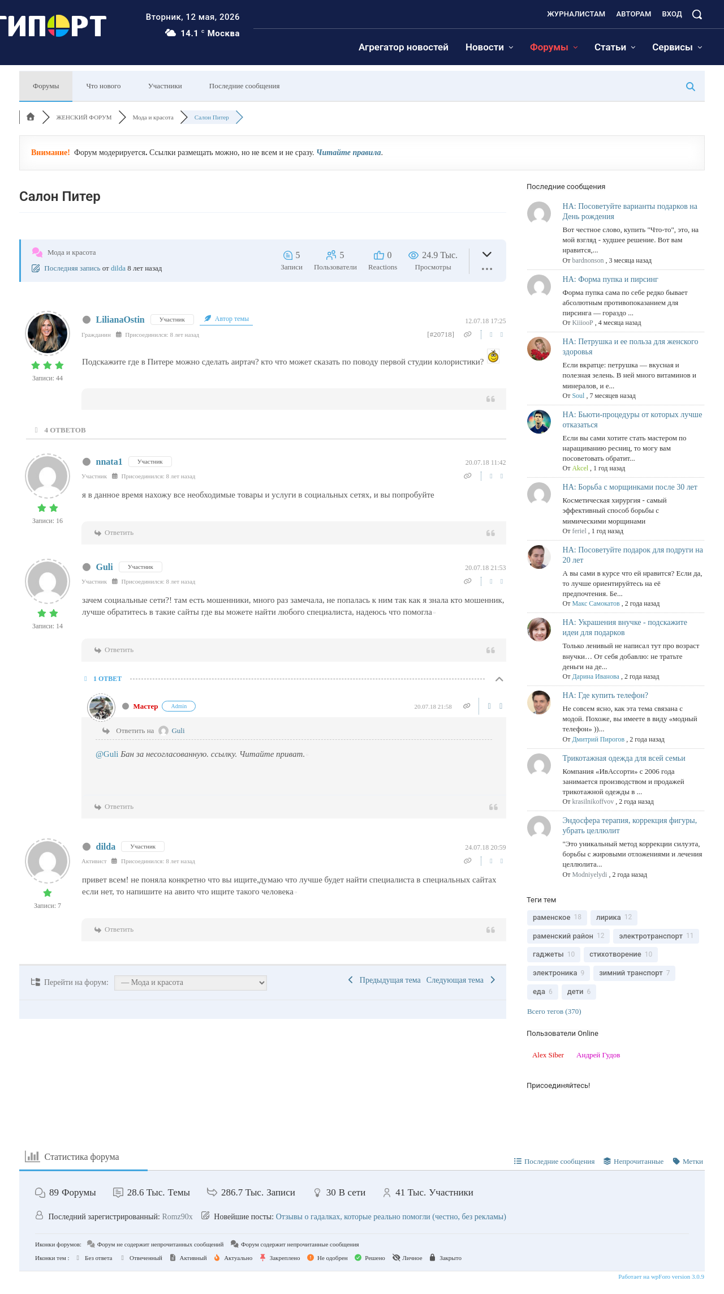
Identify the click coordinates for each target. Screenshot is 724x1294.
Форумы (46, 86)
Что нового (103, 86)
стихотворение (615, 954)
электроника (555, 973)
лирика (608, 917)
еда (539, 991)
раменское (552, 917)
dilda (118, 268)
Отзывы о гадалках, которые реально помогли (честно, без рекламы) (391, 1216)
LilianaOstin (120, 319)
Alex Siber (548, 1055)
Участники (165, 86)
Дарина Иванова (595, 676)
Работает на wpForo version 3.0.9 (660, 1276)
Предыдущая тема (383, 980)
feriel (579, 531)
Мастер (145, 706)
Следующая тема (462, 980)
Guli (104, 567)
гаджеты (548, 954)
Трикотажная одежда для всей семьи (624, 758)
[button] (696, 14)
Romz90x (177, 1216)
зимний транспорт (630, 973)
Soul (578, 396)
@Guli (107, 754)
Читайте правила (348, 152)
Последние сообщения (244, 86)
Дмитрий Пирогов (598, 739)
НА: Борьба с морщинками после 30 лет (630, 487)
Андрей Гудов (598, 1055)
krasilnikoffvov (593, 801)
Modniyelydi (589, 875)
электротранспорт (650, 936)
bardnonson (588, 260)
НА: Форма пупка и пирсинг (610, 279)
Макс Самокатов (595, 603)
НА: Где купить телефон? (606, 695)
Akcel (580, 468)
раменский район (563, 936)
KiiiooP (582, 323)
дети (575, 991)
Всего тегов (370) (554, 1011)
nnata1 (109, 461)
